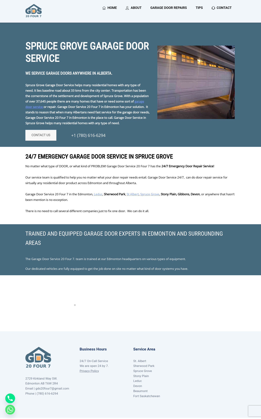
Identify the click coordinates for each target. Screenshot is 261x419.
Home (109, 8)
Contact (222, 8)
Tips (199, 8)
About (133, 8)
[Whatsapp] (10, 409)
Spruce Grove (149, 195)
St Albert (133, 195)
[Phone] (10, 398)
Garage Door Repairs (168, 8)
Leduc (98, 195)
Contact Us (43, 137)
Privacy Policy (89, 372)
